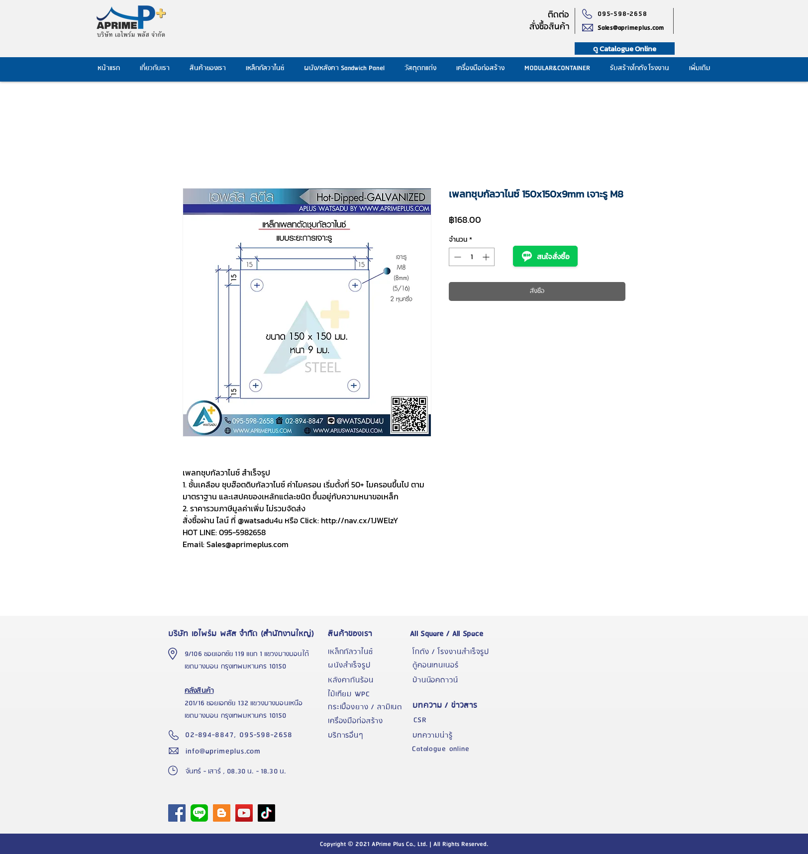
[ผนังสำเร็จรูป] (367, 665)
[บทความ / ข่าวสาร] (452, 705)
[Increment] (487, 257)
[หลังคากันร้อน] (367, 680)
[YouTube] (244, 813)
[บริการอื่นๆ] (367, 736)
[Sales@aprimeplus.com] (635, 28)
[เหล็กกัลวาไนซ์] (367, 652)
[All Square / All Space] (452, 633)
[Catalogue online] (452, 749)
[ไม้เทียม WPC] (367, 694)
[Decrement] (456, 257)
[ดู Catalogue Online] (625, 48)
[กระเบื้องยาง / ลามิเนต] (367, 707)
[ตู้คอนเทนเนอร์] (452, 665)
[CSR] (452, 720)
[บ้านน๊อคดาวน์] (452, 680)
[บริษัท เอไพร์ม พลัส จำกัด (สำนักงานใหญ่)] (243, 633)
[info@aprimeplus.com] (225, 751)
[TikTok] (266, 813)
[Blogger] (221, 813)
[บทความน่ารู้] (452, 736)
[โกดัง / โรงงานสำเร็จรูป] (452, 652)
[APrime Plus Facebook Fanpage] (177, 813)
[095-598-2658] (625, 14)
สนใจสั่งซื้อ (545, 256)
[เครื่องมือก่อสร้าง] (367, 721)
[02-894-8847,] (212, 735)
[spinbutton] (472, 257)
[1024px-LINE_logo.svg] (199, 813)
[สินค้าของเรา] (367, 633)
